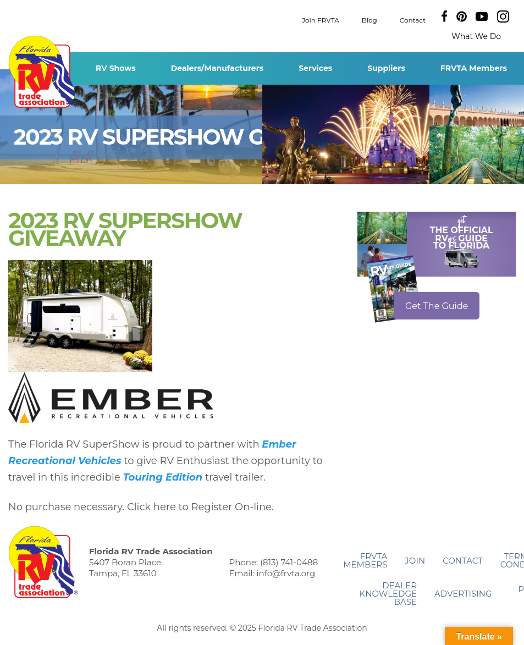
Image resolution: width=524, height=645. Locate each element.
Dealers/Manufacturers (217, 68)
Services (315, 68)
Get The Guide (436, 306)
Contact (413, 19)
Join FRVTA (320, 19)
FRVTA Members (473, 68)
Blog (369, 19)
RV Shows (116, 68)
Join (415, 560)
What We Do (476, 36)
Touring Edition (162, 477)
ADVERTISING (463, 593)
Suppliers (386, 68)
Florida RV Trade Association (43, 72)
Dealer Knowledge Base (388, 593)
